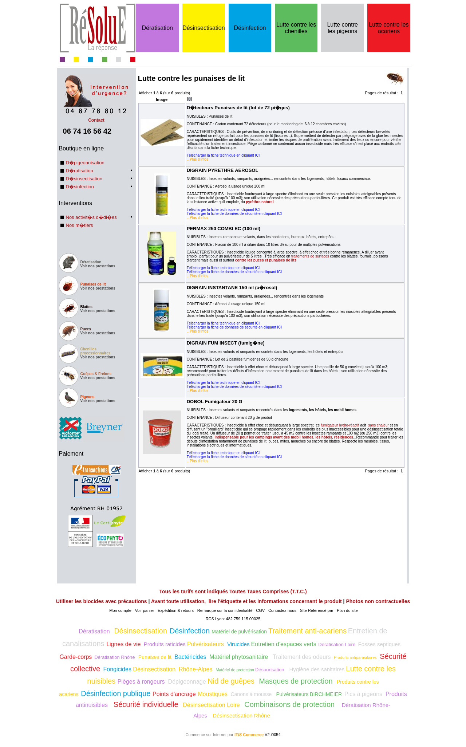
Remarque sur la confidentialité (225, 610)
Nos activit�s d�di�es (91, 217)
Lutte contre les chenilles (296, 27)
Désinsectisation (203, 28)
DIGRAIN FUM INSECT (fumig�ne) (226, 343)
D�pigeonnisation (85, 162)
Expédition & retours (176, 610)
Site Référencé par (316, 610)
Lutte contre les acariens (388, 27)
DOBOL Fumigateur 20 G (214, 401)
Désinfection (250, 28)
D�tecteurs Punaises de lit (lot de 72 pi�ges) (238, 107)
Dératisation (157, 28)
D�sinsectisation (84, 178)
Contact (96, 118)
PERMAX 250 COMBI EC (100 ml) (223, 228)
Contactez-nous (282, 610)
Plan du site (347, 610)
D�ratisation (79, 170)
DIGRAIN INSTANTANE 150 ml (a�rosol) (232, 287)
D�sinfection (80, 186)
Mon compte (120, 610)
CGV (260, 610)
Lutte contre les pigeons (342, 27)
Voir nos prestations (97, 266)
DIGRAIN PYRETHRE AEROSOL (222, 170)
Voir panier (144, 610)
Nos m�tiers (79, 225)
